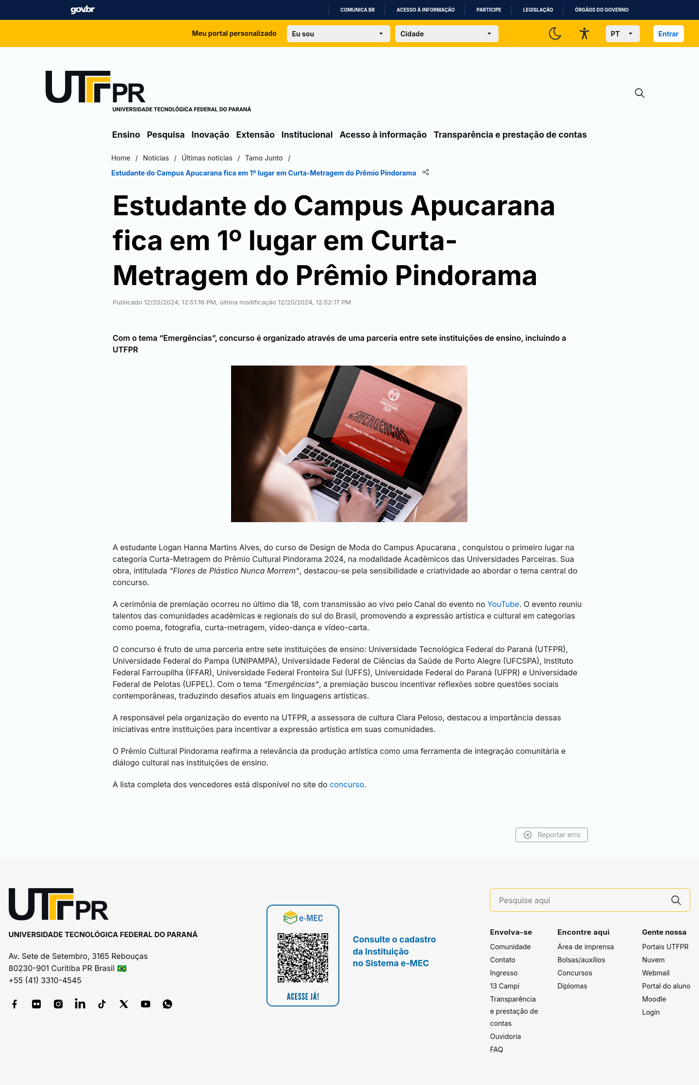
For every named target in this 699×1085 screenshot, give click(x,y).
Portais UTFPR (665, 946)
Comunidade (510, 946)
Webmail (656, 973)
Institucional (307, 134)
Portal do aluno (666, 986)
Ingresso (503, 973)
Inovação (211, 134)
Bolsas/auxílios (581, 960)
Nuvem (653, 960)
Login (651, 1012)
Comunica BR (357, 10)
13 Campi (504, 986)
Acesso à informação (426, 10)
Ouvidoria (505, 1036)
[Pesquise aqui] (581, 900)
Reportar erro (550, 835)
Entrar (668, 34)
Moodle (654, 999)
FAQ (496, 1049)
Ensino (126, 134)
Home (122, 158)
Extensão (255, 134)
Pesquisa (166, 134)
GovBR (82, 10)
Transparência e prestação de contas (510, 134)
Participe (489, 10)
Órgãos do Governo (602, 10)
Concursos (574, 973)
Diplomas (572, 986)
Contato (502, 960)
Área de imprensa (585, 946)
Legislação (538, 10)
